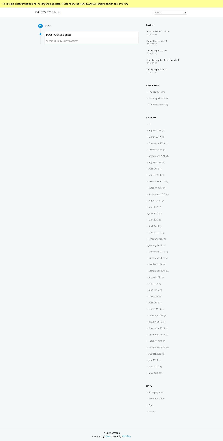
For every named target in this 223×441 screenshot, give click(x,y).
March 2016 (155, 309)
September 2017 (157, 194)
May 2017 (153, 219)
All (150, 123)
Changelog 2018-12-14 (157, 50)
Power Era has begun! (157, 41)
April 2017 (154, 226)
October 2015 (155, 340)
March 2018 (155, 175)
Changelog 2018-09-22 (157, 69)
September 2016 (157, 270)
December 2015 (157, 328)
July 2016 (153, 283)
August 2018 (155, 162)
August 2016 (155, 277)
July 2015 (153, 360)
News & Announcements (92, 3)
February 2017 (156, 238)
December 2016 (157, 251)
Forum (152, 411)
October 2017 (155, 187)
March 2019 (155, 136)
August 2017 (155, 200)
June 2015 (154, 366)
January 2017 (155, 245)
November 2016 (157, 257)
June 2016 (154, 289)
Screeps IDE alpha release (158, 31)
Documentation (156, 398)
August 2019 (155, 130)
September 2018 (157, 155)
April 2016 (154, 302)
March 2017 (155, 232)
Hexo (107, 436)
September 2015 (157, 347)
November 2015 (157, 334)
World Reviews (156, 104)
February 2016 (156, 315)
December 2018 (157, 143)
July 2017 (153, 206)
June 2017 (154, 213)
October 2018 (155, 149)
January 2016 (155, 321)
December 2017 (157, 181)
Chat (151, 405)
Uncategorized (70, 41)
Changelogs (155, 91)
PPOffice (126, 436)
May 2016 (153, 296)
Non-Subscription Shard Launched (163, 60)
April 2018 (154, 168)
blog (57, 12)
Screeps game (156, 392)
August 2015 (155, 353)
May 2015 (153, 372)
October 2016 (155, 264)
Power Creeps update (58, 34)
